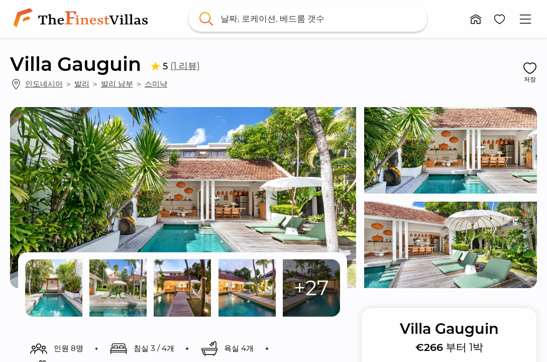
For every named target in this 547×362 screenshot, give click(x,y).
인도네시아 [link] (44, 83)
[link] (83, 19)
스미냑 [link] (156, 83)
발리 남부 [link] (117, 83)
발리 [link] (81, 83)
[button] (476, 19)
